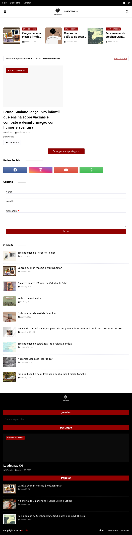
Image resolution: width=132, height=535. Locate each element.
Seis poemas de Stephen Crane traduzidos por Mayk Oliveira (115, 35)
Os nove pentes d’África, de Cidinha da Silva (42, 283)
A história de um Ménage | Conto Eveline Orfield (45, 500)
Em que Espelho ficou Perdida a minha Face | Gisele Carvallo (52, 374)
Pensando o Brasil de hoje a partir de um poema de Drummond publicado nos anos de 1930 (70, 328)
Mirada (9, 132)
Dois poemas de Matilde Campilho (37, 313)
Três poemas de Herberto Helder (36, 252)
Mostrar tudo (120, 58)
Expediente (15, 3)
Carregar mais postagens (66, 151)
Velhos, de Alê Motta (29, 298)
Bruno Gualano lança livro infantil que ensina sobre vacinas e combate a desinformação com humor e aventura (31, 120)
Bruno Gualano (16, 70)
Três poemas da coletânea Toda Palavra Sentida (45, 343)
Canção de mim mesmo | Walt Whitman (31, 35)
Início (4, 3)
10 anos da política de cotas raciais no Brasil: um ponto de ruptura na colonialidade (74, 35)
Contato (27, 3)
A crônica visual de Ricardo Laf (35, 358)
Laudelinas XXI (13, 466)
